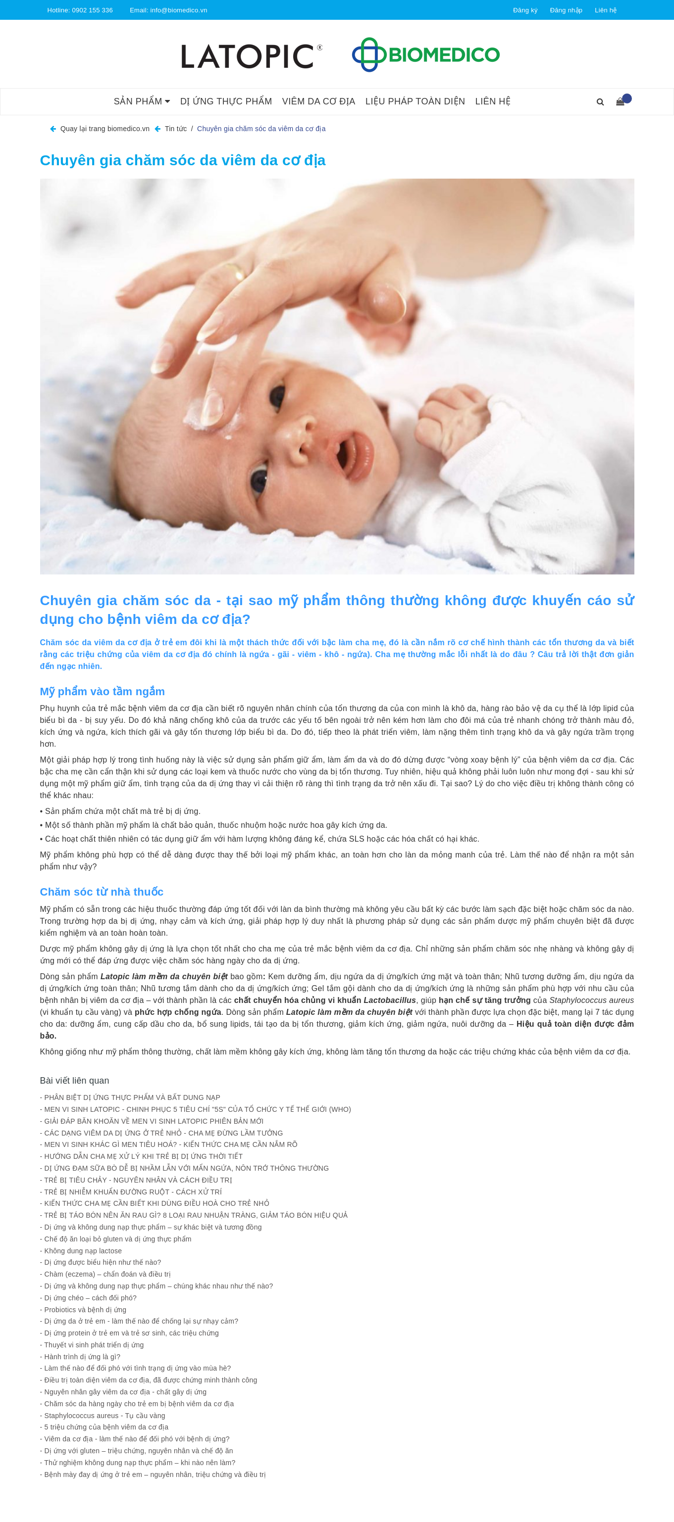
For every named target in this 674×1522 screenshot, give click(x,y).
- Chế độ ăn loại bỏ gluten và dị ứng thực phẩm (116, 1239)
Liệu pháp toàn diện (415, 101)
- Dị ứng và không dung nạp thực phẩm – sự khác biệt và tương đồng (151, 1227)
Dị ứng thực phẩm (226, 101)
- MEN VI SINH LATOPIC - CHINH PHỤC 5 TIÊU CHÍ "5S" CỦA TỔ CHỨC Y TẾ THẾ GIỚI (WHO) (196, 1109)
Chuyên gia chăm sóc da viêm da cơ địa (183, 160)
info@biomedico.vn (179, 10)
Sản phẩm (142, 101)
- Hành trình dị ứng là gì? (80, 1357)
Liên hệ (606, 10)
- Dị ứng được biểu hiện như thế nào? (100, 1262)
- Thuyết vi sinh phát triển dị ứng (92, 1345)
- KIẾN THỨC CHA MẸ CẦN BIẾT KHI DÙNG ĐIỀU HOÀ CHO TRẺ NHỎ (154, 1203)
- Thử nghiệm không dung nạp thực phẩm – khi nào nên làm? (138, 1463)
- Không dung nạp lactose (81, 1251)
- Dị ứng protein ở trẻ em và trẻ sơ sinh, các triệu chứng (129, 1333)
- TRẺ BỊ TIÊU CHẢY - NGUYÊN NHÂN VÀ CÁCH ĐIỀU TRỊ (136, 1180)
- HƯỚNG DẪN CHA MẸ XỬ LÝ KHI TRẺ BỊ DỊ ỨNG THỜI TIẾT (141, 1156)
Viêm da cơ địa (319, 101)
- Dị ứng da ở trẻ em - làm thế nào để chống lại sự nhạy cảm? (139, 1321)
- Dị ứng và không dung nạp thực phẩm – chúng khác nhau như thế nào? (156, 1286)
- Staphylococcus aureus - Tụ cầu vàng (102, 1416)
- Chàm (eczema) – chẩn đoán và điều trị (105, 1274)
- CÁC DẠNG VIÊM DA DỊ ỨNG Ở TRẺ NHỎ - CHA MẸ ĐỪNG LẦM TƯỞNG (162, 1133)
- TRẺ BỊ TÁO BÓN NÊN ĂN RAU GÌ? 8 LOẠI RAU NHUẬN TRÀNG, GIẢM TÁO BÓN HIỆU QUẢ (194, 1215)
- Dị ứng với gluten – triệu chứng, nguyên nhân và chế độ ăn (136, 1451)
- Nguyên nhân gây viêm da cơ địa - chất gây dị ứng (123, 1392)
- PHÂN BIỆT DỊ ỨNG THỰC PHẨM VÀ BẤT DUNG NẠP (131, 1097)
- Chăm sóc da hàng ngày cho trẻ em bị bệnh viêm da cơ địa (137, 1404)
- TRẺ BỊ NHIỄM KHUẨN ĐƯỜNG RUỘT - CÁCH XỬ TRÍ (131, 1192)
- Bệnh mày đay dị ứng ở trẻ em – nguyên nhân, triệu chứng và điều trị (153, 1474)
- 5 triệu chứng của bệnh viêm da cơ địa (104, 1427)
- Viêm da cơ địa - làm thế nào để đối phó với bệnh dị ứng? (135, 1439)
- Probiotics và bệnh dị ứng (83, 1310)
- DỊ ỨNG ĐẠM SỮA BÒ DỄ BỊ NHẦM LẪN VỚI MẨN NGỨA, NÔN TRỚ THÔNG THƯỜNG (184, 1168)
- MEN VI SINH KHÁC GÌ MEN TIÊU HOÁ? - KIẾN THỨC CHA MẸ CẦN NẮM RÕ (169, 1144)
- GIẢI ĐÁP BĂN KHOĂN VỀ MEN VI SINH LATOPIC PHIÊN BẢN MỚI (152, 1121)
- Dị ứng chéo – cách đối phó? (88, 1298)
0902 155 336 (92, 10)
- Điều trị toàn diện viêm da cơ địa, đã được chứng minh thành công (149, 1380)
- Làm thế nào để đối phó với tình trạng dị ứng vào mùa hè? (135, 1368)
